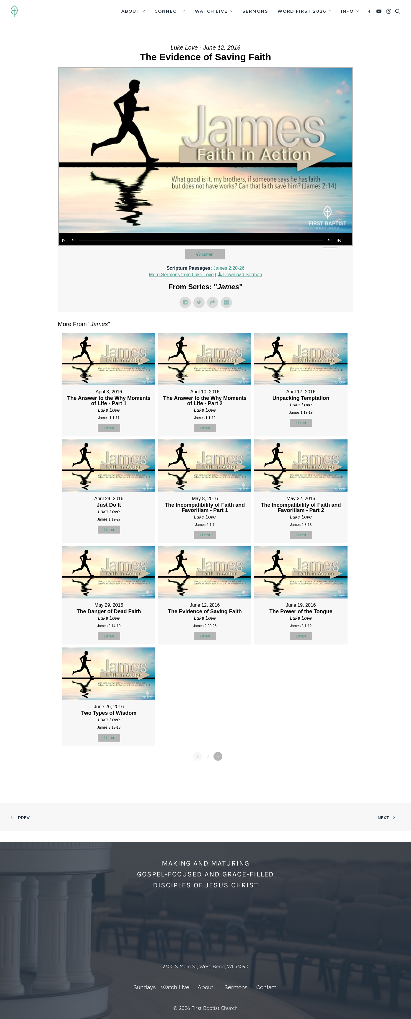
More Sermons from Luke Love (181, 274)
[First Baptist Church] (14, 11)
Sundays (144, 987)
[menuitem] (133, 11)
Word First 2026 (305, 11)
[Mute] (338, 240)
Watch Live (214, 11)
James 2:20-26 (228, 268)
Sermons (255, 11)
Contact (266, 987)
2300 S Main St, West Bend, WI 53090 (205, 966)
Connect (169, 11)
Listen (207, 254)
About (133, 11)
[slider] (201, 240)
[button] (370, 11)
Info (350, 11)
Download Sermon (242, 274)
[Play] (63, 240)
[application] (205, 239)
